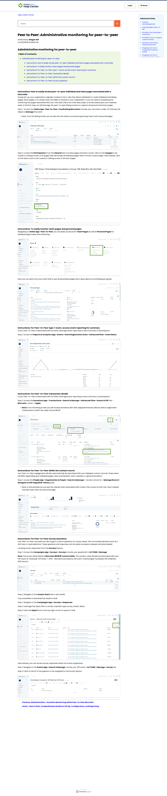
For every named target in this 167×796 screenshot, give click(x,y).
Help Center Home (26, 15)
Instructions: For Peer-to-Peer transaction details (48, 73)
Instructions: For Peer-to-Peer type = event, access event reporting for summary (61, 70)
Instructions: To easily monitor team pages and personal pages (53, 66)
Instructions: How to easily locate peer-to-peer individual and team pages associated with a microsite (70, 63)
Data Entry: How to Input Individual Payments (150, 44)
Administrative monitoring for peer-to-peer (41, 58)
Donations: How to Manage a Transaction (151, 33)
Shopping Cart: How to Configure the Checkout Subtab (150, 50)
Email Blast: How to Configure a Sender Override (152, 38)
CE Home (144, 5)
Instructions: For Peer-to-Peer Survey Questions (47, 80)
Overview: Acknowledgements (148, 23)
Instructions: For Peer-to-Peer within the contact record (51, 77)
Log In (130, 5)
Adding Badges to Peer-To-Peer (151, 28)
